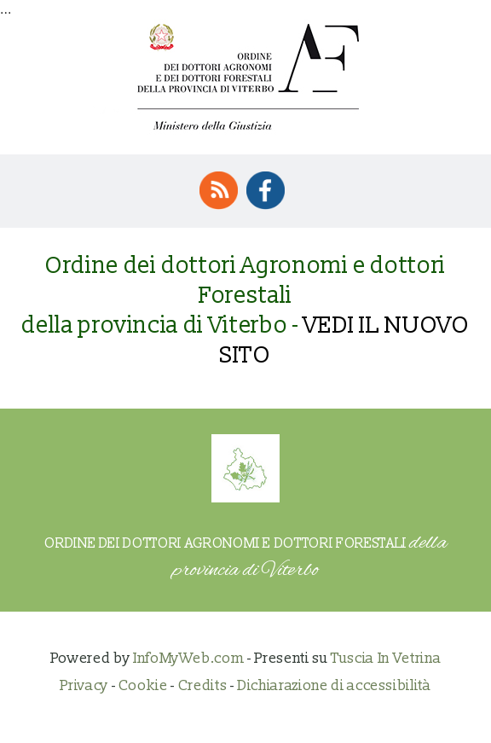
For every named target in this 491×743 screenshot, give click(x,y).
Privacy (84, 685)
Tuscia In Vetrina (386, 658)
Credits (203, 685)
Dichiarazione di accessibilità (334, 685)
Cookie (143, 685)
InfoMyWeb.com (188, 658)
